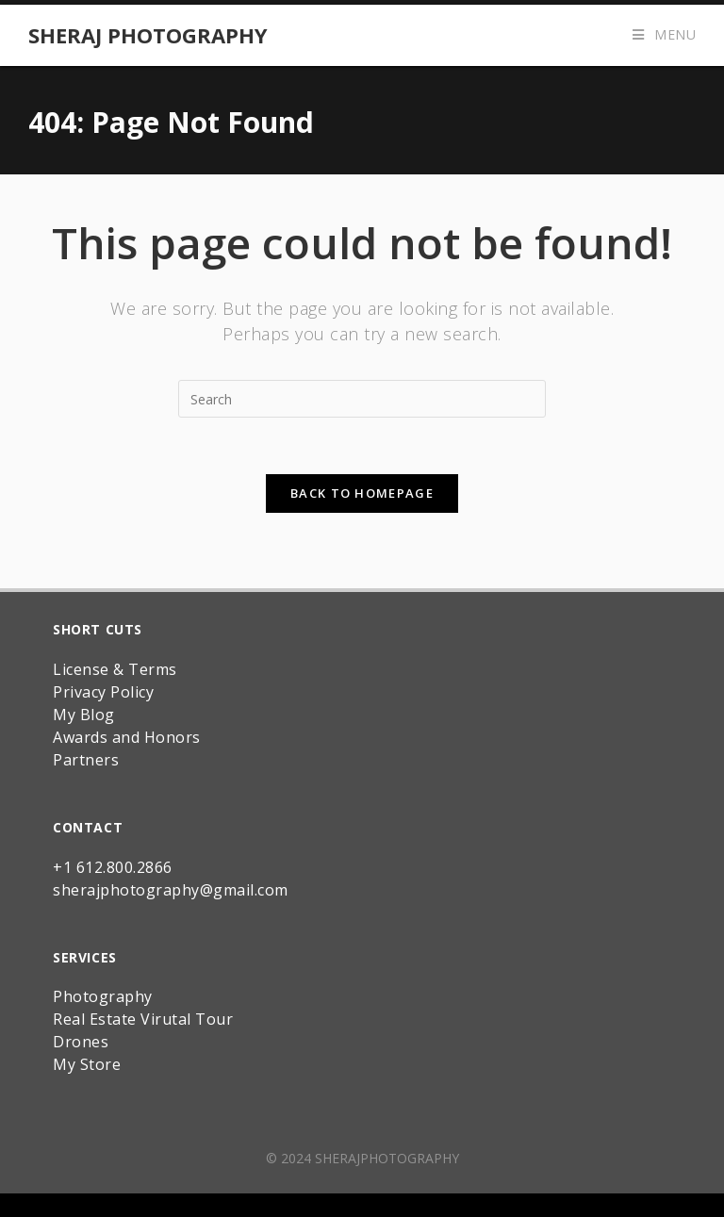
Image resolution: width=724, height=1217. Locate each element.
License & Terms (115, 669)
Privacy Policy (103, 692)
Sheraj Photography (148, 35)
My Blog (84, 714)
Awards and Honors (127, 737)
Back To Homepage (362, 493)
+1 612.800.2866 (113, 867)
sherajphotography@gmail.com (170, 890)
